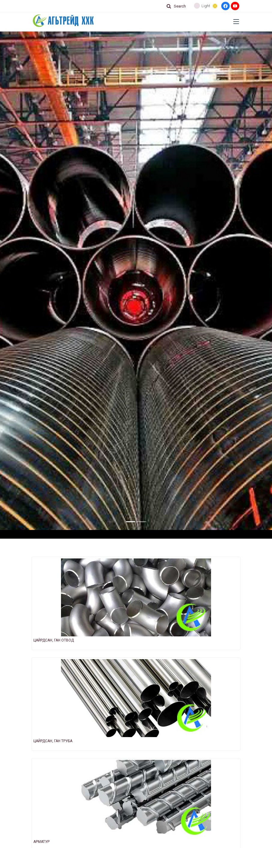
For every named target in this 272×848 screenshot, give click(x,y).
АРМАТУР (41, 842)
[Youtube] (235, 6)
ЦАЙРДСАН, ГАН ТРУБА (52, 741)
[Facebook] (225, 6)
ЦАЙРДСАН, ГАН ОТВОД (53, 640)
